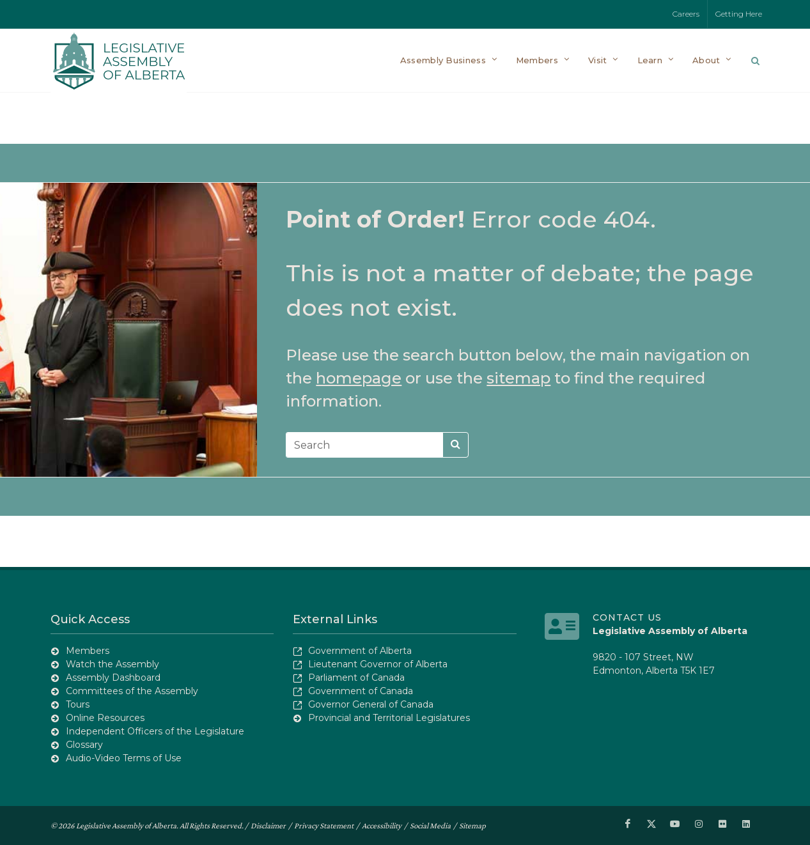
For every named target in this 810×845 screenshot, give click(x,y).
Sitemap (472, 825)
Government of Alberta (360, 650)
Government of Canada (360, 691)
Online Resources (105, 718)
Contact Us (627, 617)
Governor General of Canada (370, 704)
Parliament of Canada (356, 677)
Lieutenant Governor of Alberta (378, 664)
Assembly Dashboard (113, 677)
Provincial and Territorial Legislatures (389, 718)
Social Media (430, 825)
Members (87, 650)
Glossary (84, 744)
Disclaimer (268, 825)
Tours (78, 704)
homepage (358, 378)
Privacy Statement (324, 825)
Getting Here (738, 14)
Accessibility (381, 825)
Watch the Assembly (112, 664)
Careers (686, 14)
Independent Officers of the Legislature (155, 731)
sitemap (518, 378)
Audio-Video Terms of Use (124, 758)
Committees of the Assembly (132, 691)
